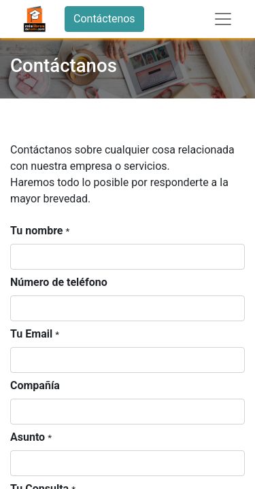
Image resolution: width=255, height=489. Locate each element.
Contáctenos (104, 18)
